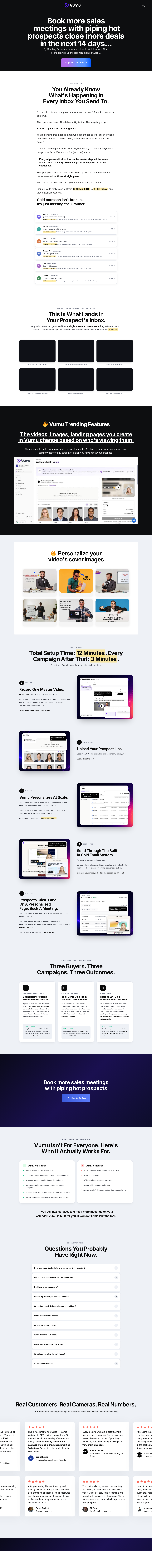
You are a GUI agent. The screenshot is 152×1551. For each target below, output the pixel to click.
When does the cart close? (76, 1335)
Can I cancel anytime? (76, 1363)
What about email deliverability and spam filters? (76, 1306)
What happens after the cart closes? (76, 1354)
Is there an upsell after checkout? (76, 1344)
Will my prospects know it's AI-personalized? (76, 1277)
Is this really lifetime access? (76, 1316)
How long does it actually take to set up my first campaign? (76, 1268)
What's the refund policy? (76, 1325)
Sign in (145, 5)
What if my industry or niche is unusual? (76, 1296)
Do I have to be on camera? (76, 1287)
